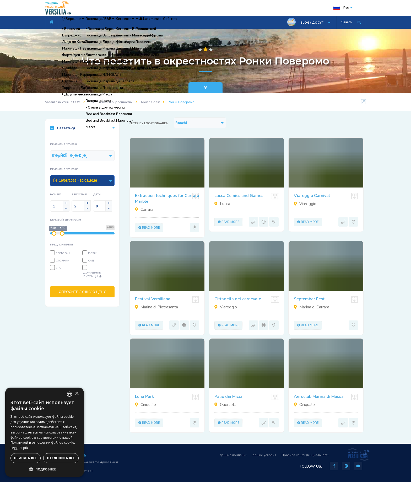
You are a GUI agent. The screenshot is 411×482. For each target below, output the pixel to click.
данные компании (233, 455)
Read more (149, 228)
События (224, 22)
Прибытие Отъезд (63, 144)
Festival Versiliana (152, 299)
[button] (44, 469)
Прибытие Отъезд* (64, 169)
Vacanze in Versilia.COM (62, 102)
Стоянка (62, 261)
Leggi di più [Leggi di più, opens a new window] (19, 448)
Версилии (79, 22)
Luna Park (144, 396)
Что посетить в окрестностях (110, 102)
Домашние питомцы (92, 274)
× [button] (77, 394)
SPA (58, 268)
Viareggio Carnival (312, 196)
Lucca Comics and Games (238, 196)
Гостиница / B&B (117, 22)
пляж (92, 253)
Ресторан (63, 253)
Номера (55, 194)
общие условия (264, 455)
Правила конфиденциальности (305, 455)
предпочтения (61, 245)
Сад (91, 261)
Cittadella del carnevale (237, 299)
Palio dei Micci (228, 396)
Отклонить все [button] (61, 458)
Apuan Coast (150, 102)
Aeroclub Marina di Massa (319, 396)
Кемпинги (152, 22)
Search (346, 22)
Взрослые (79, 194)
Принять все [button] (25, 458)
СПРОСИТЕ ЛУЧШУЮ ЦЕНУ (82, 293)
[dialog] (44, 432)
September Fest (309, 299)
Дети (97, 194)
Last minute (196, 22)
